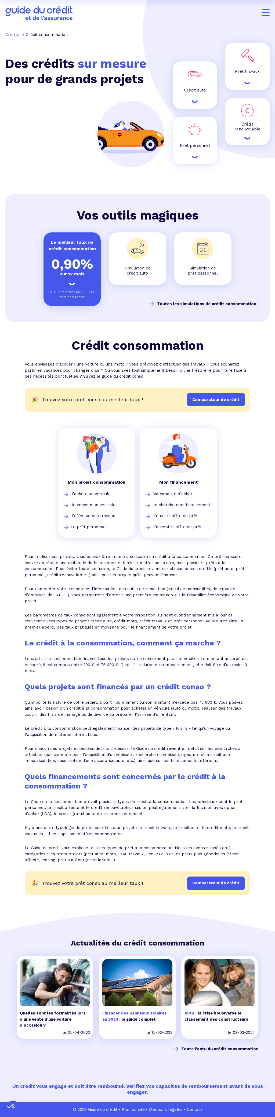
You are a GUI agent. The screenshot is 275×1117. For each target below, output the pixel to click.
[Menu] (265, 13)
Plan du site (133, 1109)
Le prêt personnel (89, 526)
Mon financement (178, 482)
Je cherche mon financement (181, 504)
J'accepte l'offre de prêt (177, 526)
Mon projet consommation (96, 482)
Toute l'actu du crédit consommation (219, 1048)
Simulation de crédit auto (137, 271)
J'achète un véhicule (91, 493)
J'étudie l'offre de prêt (175, 515)
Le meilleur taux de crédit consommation (72, 245)
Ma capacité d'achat (172, 493)
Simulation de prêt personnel (203, 271)
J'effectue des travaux (93, 515)
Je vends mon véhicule (93, 504)
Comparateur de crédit (216, 883)
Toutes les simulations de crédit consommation (206, 303)
